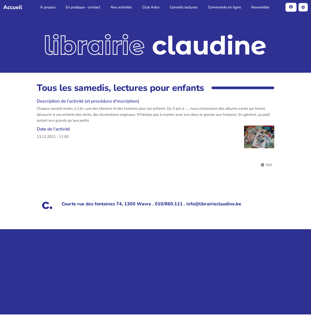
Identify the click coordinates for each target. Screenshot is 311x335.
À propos (48, 7)
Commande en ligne (224, 7)
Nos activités (121, 7)
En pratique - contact (83, 7)
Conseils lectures (184, 7)
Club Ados (151, 7)
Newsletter (260, 7)
